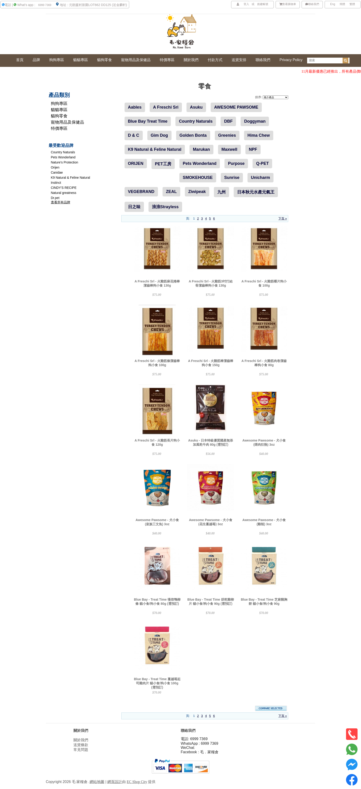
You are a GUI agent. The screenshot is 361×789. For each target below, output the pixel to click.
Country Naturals (63, 152)
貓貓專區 (59, 109)
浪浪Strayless (165, 207)
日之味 (134, 207)
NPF (253, 149)
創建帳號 (262, 4)
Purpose (236, 163)
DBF (228, 121)
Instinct (56, 182)
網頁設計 (114, 782)
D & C (133, 135)
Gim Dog (159, 135)
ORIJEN (135, 163)
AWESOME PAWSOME (236, 107)
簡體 (342, 4)
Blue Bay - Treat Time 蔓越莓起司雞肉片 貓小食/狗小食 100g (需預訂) (157, 683)
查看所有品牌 (60, 202)
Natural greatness (63, 193)
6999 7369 (44, 5)
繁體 (352, 4)
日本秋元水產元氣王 (255, 192)
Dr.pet (55, 198)
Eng (332, 4)
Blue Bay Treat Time (148, 121)
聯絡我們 (312, 4)
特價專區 (59, 128)
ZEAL (171, 191)
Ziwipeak (197, 191)
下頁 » (282, 218)
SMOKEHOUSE (198, 177)
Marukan (201, 149)
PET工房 (163, 164)
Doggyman (254, 121)
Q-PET (262, 163)
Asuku (196, 107)
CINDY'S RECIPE (64, 188)
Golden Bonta (193, 135)
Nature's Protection (64, 162)
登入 (246, 4)
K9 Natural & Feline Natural (70, 177)
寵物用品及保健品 (67, 122)
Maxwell (229, 149)
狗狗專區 (59, 103)
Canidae (57, 172)
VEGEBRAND (141, 191)
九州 (221, 192)
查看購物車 (287, 4)
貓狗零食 (59, 116)
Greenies (227, 135)
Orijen (55, 167)
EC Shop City (137, 782)
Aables (135, 107)
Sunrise (231, 177)
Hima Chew (258, 135)
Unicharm (260, 177)
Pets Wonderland (63, 157)
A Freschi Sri (165, 107)
